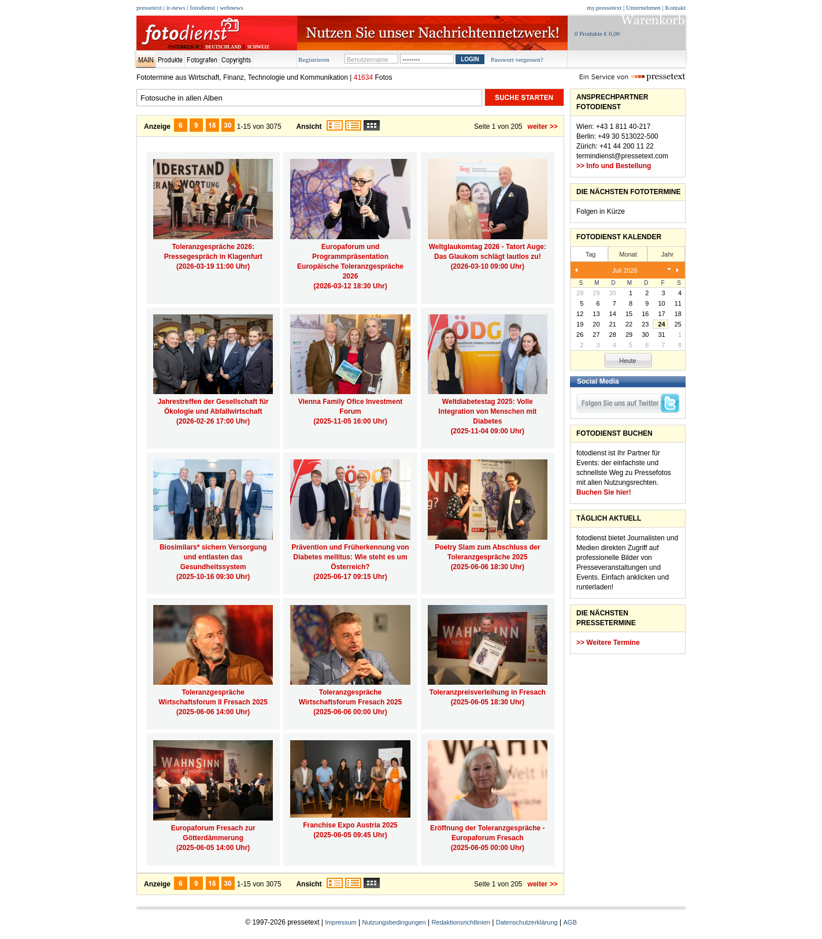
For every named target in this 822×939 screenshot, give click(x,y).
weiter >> (543, 127)
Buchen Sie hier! (603, 492)
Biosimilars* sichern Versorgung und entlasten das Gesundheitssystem (213, 557)
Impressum (340, 922)
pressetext (149, 7)
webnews (231, 7)
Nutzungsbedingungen (394, 922)
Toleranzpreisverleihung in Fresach (487, 692)
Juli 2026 (625, 270)
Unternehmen (643, 7)
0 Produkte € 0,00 (597, 33)
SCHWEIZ (258, 47)
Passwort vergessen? (517, 59)
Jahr (667, 254)
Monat (628, 254)
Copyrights (236, 59)
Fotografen (202, 59)
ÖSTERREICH (183, 47)
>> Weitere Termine (608, 643)
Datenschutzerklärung (527, 922)
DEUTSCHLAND (222, 47)
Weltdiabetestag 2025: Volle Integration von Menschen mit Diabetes (487, 411)
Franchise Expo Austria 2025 (350, 825)
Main (146, 59)
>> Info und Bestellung (613, 166)
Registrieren (313, 59)
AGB (570, 922)
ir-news (176, 7)
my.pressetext (604, 7)
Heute (627, 360)
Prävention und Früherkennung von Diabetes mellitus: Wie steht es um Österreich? (350, 557)
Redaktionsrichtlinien (460, 922)
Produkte (170, 59)
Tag (591, 254)
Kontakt (675, 7)
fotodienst (202, 7)
